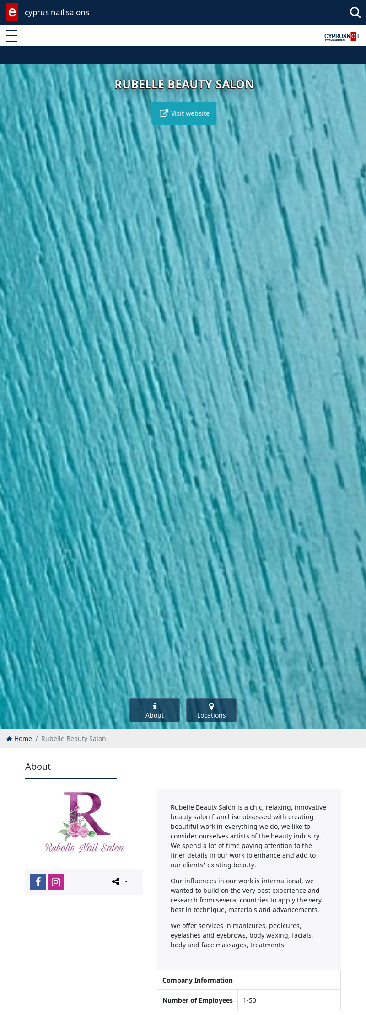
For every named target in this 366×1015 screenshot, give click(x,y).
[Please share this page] (119, 881)
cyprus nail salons (57, 12)
